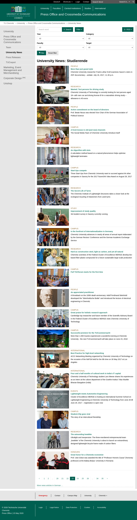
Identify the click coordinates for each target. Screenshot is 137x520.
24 (78, 478)
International (78, 350)
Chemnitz (102, 496)
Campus (74, 127)
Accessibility (101, 507)
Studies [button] (87, 8)
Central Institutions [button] (72, 8)
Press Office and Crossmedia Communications (12, 39)
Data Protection (71, 507)
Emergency (43, 496)
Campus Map (72, 496)
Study (74, 208)
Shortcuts (68, 2)
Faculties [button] (57, 8)
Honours (75, 452)
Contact (86, 2)
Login (78, 2)
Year (39, 34)
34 (97, 478)
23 (73, 478)
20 (57, 478)
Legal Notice (54, 507)
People (74, 66)
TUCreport (11, 62)
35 (102, 478)
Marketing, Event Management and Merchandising (13, 70)
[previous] (39, 478)
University (9, 31)
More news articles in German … (50, 485)
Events (74, 391)
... (52, 478)
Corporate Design (14, 78)
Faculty (40, 43)
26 (88, 478)
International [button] (100, 8)
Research (76, 87)
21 (63, 478)
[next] (107, 478)
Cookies (87, 507)
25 (83, 478)
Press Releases (13, 57)
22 (68, 478)
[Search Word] (104, 2)
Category (90, 34)
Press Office (7, 513)
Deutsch (56, 2)
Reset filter (52, 53)
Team (8, 47)
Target (88, 43)
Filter (41, 53)
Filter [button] (79, 29)
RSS (128, 29)
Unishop (8, 83)
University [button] (45, 8)
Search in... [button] (124, 2)
